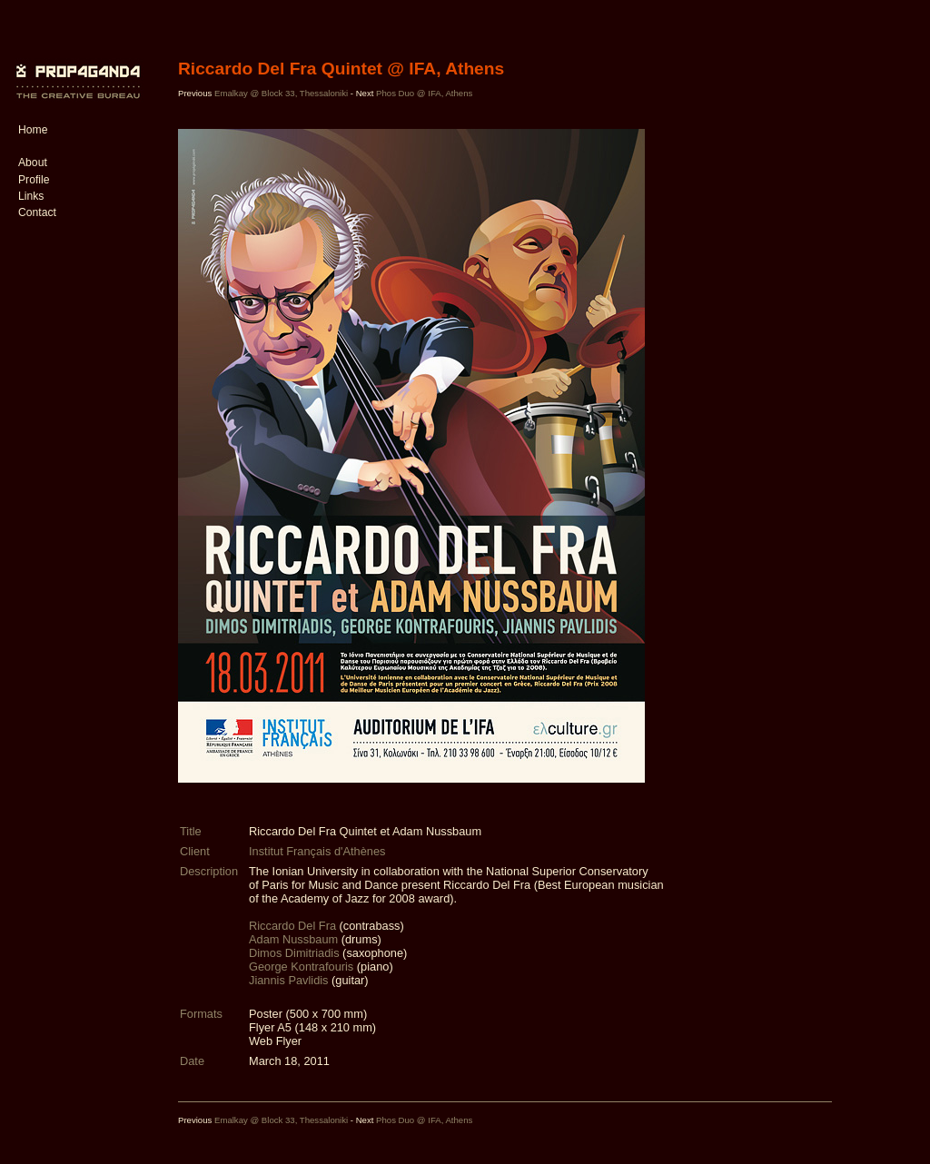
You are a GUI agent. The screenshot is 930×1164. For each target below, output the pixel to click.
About (32, 162)
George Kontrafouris (301, 966)
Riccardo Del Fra (292, 925)
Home (32, 129)
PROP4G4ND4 (75, 68)
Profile (33, 179)
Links (31, 196)
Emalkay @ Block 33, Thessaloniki (281, 93)
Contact (37, 212)
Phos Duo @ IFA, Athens (424, 93)
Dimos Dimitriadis (294, 953)
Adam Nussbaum (293, 939)
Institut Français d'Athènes (317, 851)
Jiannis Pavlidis (289, 980)
